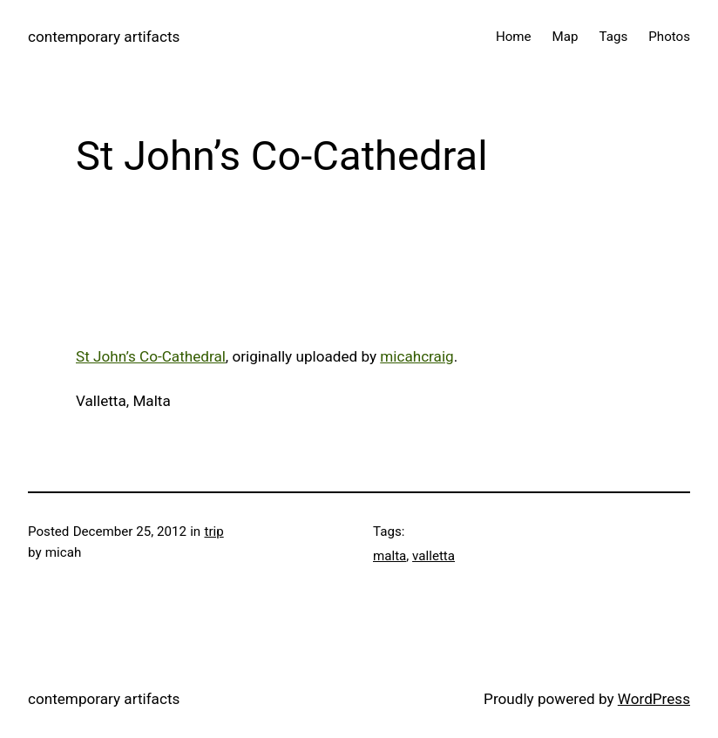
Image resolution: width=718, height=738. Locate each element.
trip (213, 531)
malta (389, 556)
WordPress (654, 699)
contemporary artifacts (104, 36)
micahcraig (416, 356)
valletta (433, 556)
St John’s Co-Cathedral (151, 356)
